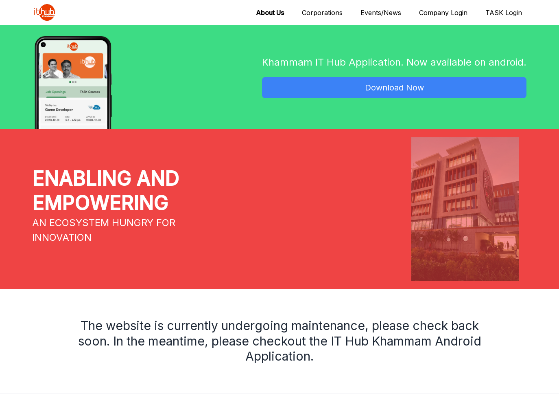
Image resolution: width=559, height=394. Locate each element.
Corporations (322, 13)
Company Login (443, 13)
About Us (270, 13)
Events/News (380, 13)
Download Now (394, 87)
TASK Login (503, 13)
